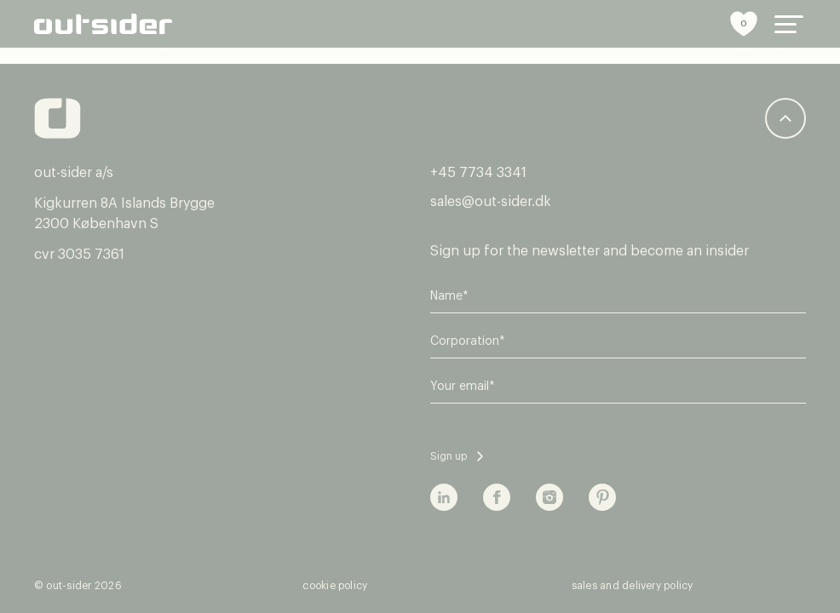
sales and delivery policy (632, 586)
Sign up (448, 456)
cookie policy (334, 586)
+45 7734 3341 (478, 173)
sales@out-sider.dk (490, 202)
